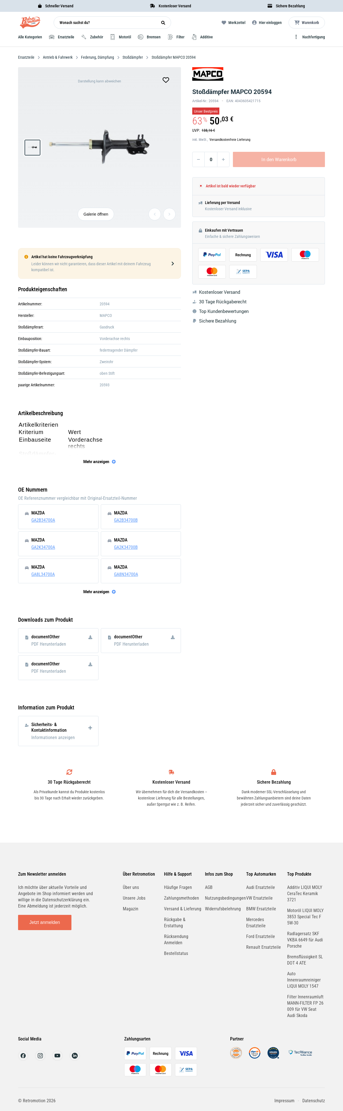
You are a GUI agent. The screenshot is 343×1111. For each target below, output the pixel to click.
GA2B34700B (126, 520)
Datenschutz (313, 1100)
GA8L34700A (43, 574)
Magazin (130, 908)
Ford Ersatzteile (260, 936)
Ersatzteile (26, 57)
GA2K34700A (43, 547)
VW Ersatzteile (259, 898)
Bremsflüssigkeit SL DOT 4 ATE (305, 960)
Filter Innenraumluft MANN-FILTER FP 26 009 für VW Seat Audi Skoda (305, 1006)
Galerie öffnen (96, 214)
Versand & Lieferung (182, 908)
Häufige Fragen (178, 887)
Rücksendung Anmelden (176, 939)
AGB (209, 887)
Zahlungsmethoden (181, 898)
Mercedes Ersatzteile (256, 922)
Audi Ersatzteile (260, 887)
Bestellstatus (176, 953)
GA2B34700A (43, 520)
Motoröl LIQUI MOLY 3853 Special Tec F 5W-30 (305, 917)
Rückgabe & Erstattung (174, 922)
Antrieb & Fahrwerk (57, 57)
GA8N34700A (126, 574)
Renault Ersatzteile (263, 947)
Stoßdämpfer (133, 57)
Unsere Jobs (134, 898)
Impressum (284, 1100)
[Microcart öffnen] (307, 23)
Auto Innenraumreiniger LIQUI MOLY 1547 (304, 980)
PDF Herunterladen (48, 644)
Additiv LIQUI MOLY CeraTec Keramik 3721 (304, 893)
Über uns (131, 887)
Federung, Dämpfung (97, 57)
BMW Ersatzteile (261, 908)
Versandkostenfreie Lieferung (229, 140)
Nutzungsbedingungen (225, 898)
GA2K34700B (126, 547)
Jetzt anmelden (44, 922)
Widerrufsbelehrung (223, 908)
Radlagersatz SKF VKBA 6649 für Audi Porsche (305, 940)
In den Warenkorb (278, 159)
